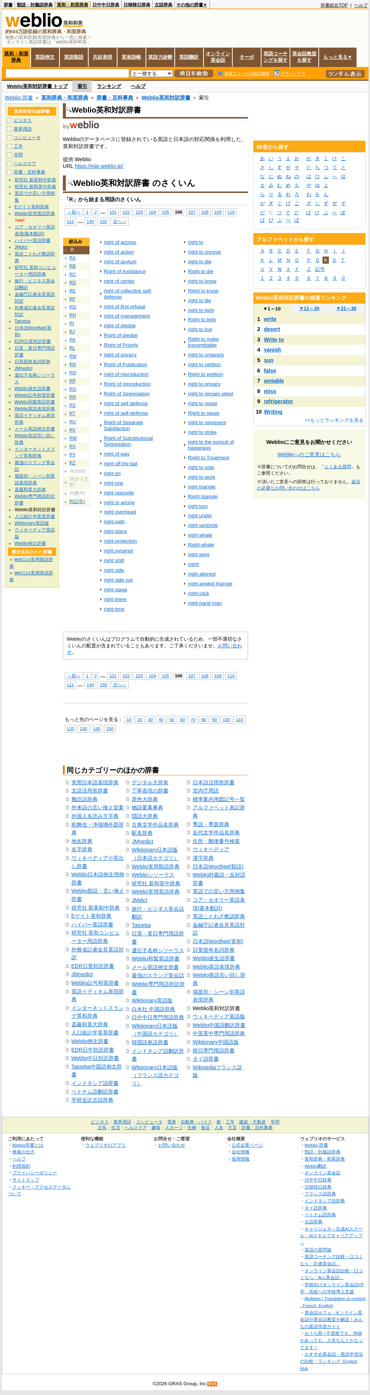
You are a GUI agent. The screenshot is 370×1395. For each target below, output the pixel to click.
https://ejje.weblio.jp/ (99, 166)
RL (73, 348)
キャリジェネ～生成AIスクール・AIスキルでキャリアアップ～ (331, 1235)
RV (73, 430)
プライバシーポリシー (34, 1172)
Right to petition (205, 374)
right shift (114, 560)
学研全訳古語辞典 (92, 1100)
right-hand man (205, 603)
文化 (102, 1127)
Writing (273, 412)
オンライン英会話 (218, 57)
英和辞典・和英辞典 (64, 98)
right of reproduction (126, 374)
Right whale (201, 545)
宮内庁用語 (206, 791)
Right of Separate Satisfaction (123, 425)
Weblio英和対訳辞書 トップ (37, 86)
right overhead (120, 512)
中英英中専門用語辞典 (219, 1033)
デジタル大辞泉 (150, 782)
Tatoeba (141, 925)
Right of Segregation (127, 393)
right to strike (202, 432)
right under (200, 515)
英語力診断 (160, 57)
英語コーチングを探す (275, 57)
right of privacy (120, 355)
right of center (119, 281)
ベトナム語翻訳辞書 (95, 1092)
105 (165, 211)
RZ (73, 463)
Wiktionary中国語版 (216, 1042)
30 (150, 719)
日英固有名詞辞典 (214, 950)
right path (114, 521)
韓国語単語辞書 (150, 1042)
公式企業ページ (247, 1145)
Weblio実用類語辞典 (156, 867)
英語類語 (73, 57)
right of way (117, 454)
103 (139, 211)
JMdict (139, 900)
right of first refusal (125, 306)
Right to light (202, 319)
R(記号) (77, 501)
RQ (73, 389)
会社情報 (241, 1151)
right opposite (119, 493)
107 (191, 211)
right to (195, 242)
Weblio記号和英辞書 (95, 983)
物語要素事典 (147, 807)
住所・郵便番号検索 (216, 841)
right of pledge (120, 325)
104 (152, 211)
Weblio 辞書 (19, 98)
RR (73, 397)
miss (270, 391)
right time (114, 609)
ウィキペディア (211, 849)
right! (193, 564)
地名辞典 (81, 841)
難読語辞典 (84, 799)
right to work (201, 477)
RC (73, 274)
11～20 (309, 308)
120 (70, 728)
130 (83, 728)
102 (125, 211)
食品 (205, 1127)
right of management (127, 316)
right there (115, 599)
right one (113, 483)
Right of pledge (121, 335)
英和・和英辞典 (72, 5)
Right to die (200, 271)
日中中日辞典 (105, 5)
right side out (118, 580)
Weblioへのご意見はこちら (309, 454)
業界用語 (23, 129)
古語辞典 (163, 5)
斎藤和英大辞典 (89, 1024)
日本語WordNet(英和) (218, 941)
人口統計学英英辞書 (95, 1033)
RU (73, 421)
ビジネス (23, 120)
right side (114, 570)
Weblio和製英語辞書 (156, 959)
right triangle (201, 487)
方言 (232, 1127)
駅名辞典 (142, 833)
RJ (72, 331)
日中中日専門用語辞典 (158, 1017)
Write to (274, 340)
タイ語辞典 (316, 1207)
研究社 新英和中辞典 (95, 908)
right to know (202, 281)
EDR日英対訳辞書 (92, 966)
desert (272, 329)
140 (96, 728)
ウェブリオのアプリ (105, 1145)
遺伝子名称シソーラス (158, 950)
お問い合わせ (171, 1145)
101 (112, 211)
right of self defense (126, 403)
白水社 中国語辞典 (153, 1009)
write (270, 319)
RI (72, 323)
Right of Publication (125, 364)
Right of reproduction (127, 384)
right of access (120, 242)
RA (73, 258)
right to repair (202, 403)
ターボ (246, 57)
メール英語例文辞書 (155, 967)
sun (269, 360)
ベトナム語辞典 (320, 1214)
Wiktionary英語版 (152, 1000)
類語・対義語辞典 (35, 5)
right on (112, 473)
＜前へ (73, 211)
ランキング (109, 86)
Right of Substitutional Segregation (128, 441)
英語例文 (45, 57)
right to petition (204, 364)
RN (73, 364)
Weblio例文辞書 (90, 1041)
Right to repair (204, 413)
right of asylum (120, 261)
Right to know (203, 291)
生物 (191, 1127)
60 (182, 719)
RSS (212, 1384)
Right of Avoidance (125, 271)
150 (103, 221)
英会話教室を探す (304, 57)
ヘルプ (361, 5)
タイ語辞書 (206, 1059)
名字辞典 (81, 849)
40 (161, 719)
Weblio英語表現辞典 (217, 967)
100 (226, 719)
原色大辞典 (145, 799)
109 (217, 211)
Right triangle (202, 496)
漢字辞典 (203, 858)
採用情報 (241, 1158)
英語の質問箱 (318, 1249)
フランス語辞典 (320, 1193)
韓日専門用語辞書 (214, 1051)
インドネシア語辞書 (95, 1083)
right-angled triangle (210, 583)
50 (171, 719)
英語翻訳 (189, 57)
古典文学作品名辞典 (155, 825)
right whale (200, 535)
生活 (115, 1127)
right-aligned (201, 574)
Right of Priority (121, 345)
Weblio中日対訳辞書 (95, 1058)
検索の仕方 (23, 1151)
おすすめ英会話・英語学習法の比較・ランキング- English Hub (331, 1361)
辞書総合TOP (334, 5)
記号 (320, 269)
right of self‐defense (126, 413)
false (270, 371)
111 (70, 221)
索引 (82, 86)
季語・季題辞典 (211, 824)
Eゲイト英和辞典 (91, 916)
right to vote (201, 467)
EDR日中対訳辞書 (92, 1050)
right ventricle (203, 525)
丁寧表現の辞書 (150, 791)
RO (73, 372)
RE (73, 291)
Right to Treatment (208, 457)
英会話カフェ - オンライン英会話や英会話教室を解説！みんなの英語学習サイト (331, 1319)
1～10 (272, 309)
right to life (199, 300)
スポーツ (174, 1127)
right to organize (206, 355)
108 (204, 211)
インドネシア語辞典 (325, 1200)
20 (139, 719)
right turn (198, 506)
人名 (218, 1127)
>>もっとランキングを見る (334, 420)
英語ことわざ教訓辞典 (219, 916)
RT (73, 413)
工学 (18, 146)
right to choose (204, 252)
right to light (201, 310)
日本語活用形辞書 (214, 782)
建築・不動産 (252, 1122)
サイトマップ (25, 1179)
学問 (18, 154)
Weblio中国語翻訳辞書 (219, 1025)
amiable (274, 381)
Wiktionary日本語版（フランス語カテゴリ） (155, 1075)
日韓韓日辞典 (136, 5)
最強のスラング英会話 (158, 975)
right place (115, 531)
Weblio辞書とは (27, 1145)
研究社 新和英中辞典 (156, 883)
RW (73, 438)
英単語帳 (131, 57)
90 (214, 719)
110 (231, 211)
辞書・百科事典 (115, 98)
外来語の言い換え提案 (97, 807)
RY (73, 454)
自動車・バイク (196, 1122)
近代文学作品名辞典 (216, 833)
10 (128, 719)
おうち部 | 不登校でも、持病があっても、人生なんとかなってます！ (331, 1340)
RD (73, 282)
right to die (199, 261)
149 (90, 221)
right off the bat (121, 463)
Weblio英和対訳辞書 (165, 98)
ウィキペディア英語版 (219, 1017)
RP (73, 381)
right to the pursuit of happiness (211, 445)
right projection (120, 541)
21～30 (346, 308)
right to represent (207, 422)
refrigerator (278, 401)
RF (73, 299)
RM (73, 356)
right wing (199, 554)
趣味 (156, 1127)
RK (73, 340)
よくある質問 (337, 466)
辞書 (8, 5)
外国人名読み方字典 (95, 816)
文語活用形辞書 (89, 791)
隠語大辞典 (145, 816)
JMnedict (82, 974)
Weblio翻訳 (316, 1165)
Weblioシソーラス (153, 875)
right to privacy (204, 384)
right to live (200, 329)
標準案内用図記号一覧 (219, 799)
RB (73, 266)
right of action (119, 252)
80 (203, 719)
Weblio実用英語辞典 (156, 892)
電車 (171, 1122)
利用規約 (21, 1165)
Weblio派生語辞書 (214, 958)
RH (73, 315)
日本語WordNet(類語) (218, 867)
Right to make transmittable (203, 342)
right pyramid (118, 551)
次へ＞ (119, 221)
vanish (272, 350)
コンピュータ (27, 137)
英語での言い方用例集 (219, 891)
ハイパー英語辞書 (92, 925)
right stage (116, 589)
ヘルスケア (25, 163)
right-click (198, 593)
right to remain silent (210, 393)
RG (73, 307)
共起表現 (102, 57)
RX (73, 446)
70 (193, 719)
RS (73, 405)
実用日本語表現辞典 (95, 782)
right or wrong (119, 502)
